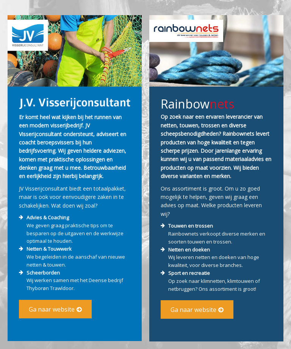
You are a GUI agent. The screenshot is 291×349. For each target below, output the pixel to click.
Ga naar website (52, 309)
